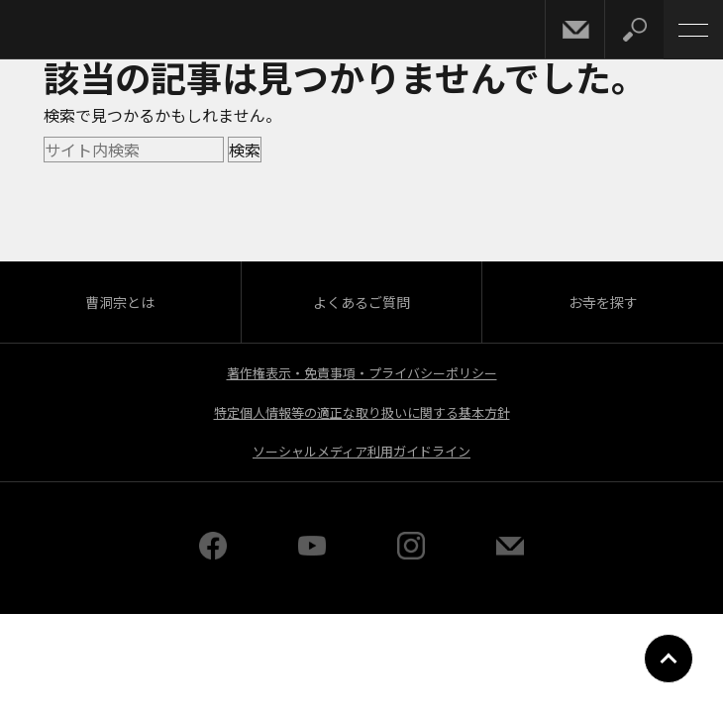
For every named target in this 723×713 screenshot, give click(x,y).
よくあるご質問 (361, 302)
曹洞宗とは (120, 302)
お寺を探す (603, 302)
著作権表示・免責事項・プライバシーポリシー (362, 372)
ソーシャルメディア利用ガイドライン (361, 451)
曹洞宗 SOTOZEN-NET (59, 31)
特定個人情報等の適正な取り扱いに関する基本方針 (362, 412)
